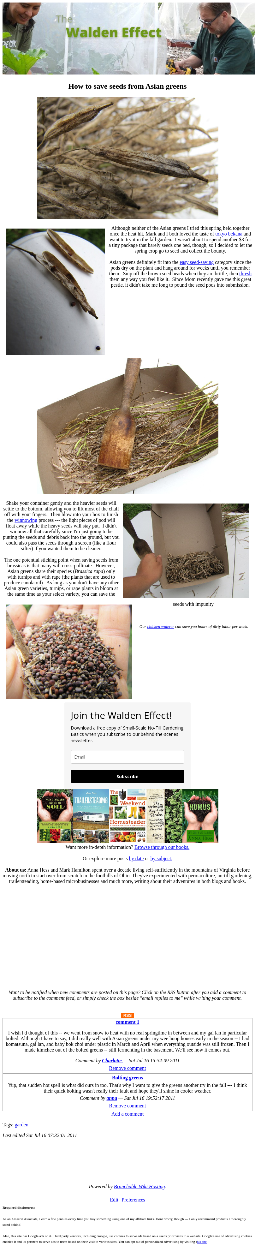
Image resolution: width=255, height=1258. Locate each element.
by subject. (161, 858)
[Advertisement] (127, 934)
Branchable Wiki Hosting (139, 1186)
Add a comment (127, 1114)
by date (136, 858)
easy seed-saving (197, 262)
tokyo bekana (228, 233)
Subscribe (127, 776)
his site (202, 1241)
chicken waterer (160, 626)
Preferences (133, 1199)
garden (21, 1124)
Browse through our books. (161, 847)
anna (111, 1098)
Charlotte (112, 1060)
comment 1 (127, 1022)
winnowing (26, 520)
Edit (114, 1199)
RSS (127, 1015)
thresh (245, 273)
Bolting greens (127, 1077)
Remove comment (127, 1068)
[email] (127, 757)
